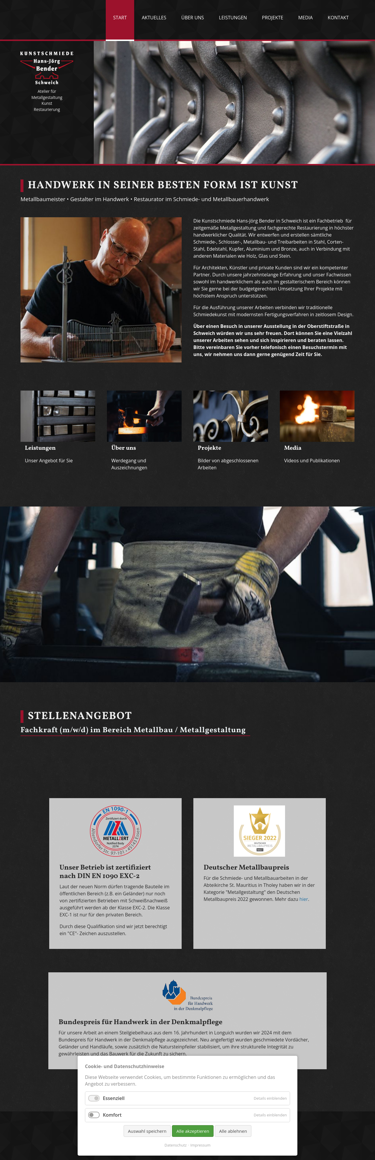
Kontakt (338, 17)
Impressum (200, 1145)
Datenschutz (176, 1145)
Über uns (192, 17)
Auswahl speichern (147, 1131)
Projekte (272, 17)
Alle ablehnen (233, 1131)
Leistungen (233, 17)
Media (305, 17)
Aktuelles (154, 17)
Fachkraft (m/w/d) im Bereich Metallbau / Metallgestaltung (133, 730)
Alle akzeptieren (192, 1131)
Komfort (112, 1115)
